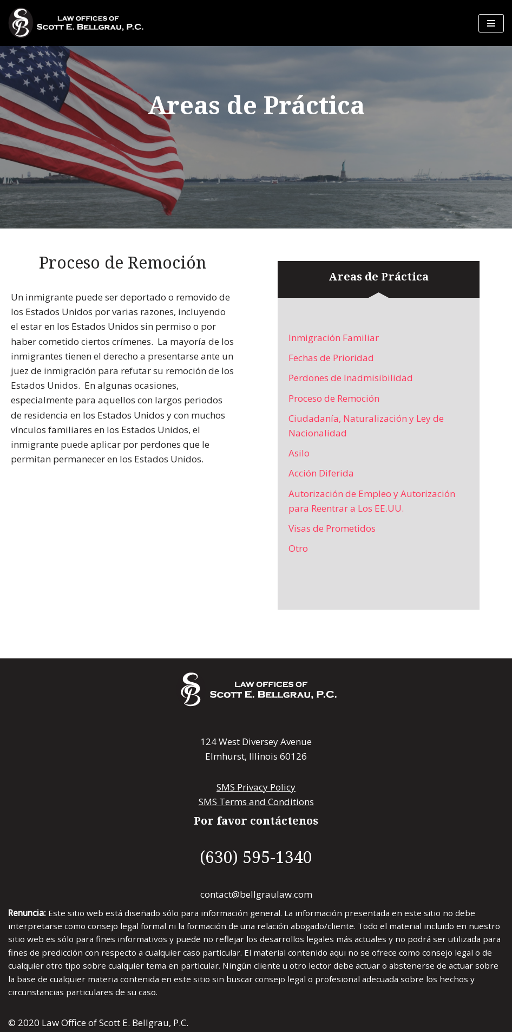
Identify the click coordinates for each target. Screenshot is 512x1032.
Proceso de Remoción (333, 398)
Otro (298, 548)
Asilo (299, 453)
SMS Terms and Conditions (256, 801)
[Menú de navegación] (491, 23)
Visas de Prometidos (332, 528)
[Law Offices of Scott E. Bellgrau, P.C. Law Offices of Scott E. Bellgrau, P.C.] (75, 23)
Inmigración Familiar (333, 337)
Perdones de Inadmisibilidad (350, 377)
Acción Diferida (321, 473)
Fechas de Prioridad (331, 357)
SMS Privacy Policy (256, 787)
